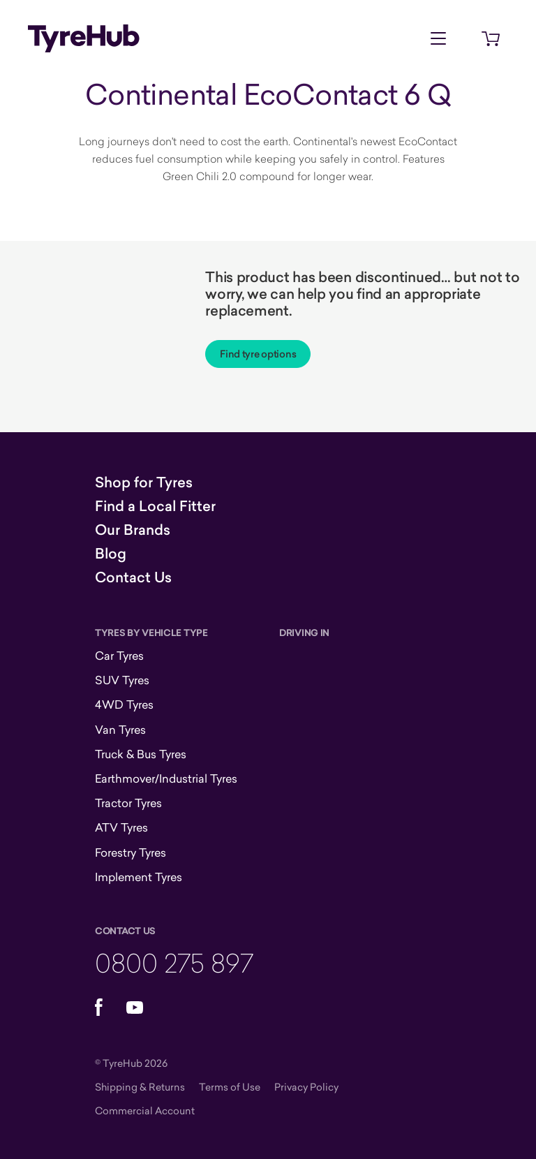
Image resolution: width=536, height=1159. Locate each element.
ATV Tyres (121, 827)
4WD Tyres (124, 704)
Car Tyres (119, 655)
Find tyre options (258, 354)
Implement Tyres (138, 877)
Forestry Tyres (130, 852)
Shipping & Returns (140, 1086)
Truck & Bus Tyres (140, 754)
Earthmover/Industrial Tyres (166, 778)
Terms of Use (229, 1086)
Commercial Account (145, 1110)
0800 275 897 (174, 962)
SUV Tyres (122, 680)
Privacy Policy (306, 1086)
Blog (110, 553)
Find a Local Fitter (155, 506)
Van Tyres (120, 729)
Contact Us (133, 577)
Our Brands (132, 530)
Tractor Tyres (128, 803)
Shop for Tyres (144, 482)
